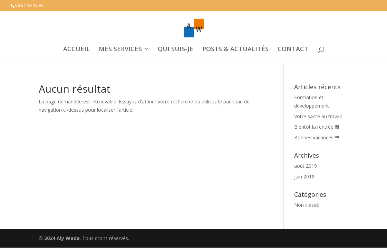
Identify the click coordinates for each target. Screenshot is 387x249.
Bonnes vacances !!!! (316, 137)
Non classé (306, 205)
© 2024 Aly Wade (59, 238)
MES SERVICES (120, 49)
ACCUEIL (76, 49)
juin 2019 (304, 176)
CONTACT (293, 49)
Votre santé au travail (318, 116)
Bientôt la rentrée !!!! (316, 126)
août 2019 (305, 166)
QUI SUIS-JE (175, 49)
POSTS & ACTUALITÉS (235, 49)
